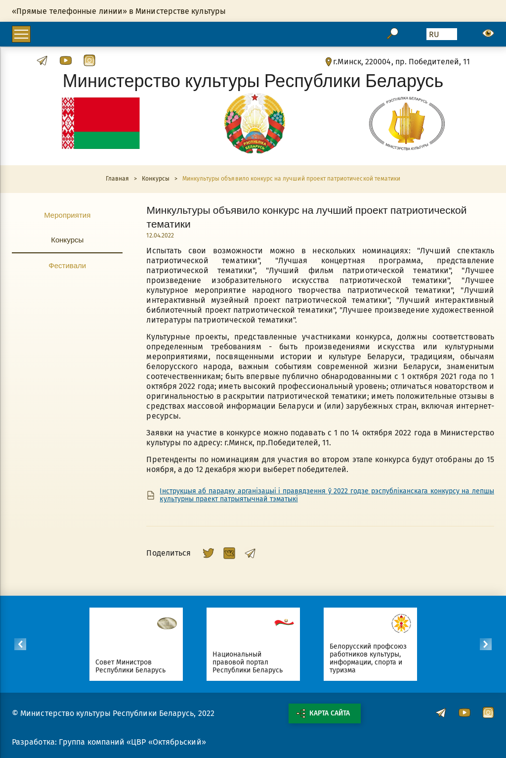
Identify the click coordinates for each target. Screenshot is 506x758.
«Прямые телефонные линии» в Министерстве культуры (119, 11)
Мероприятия (67, 215)
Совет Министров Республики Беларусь (135, 666)
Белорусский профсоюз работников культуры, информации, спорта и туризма (373, 658)
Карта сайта (323, 713)
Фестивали (67, 265)
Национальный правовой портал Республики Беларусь (252, 662)
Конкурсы (67, 239)
